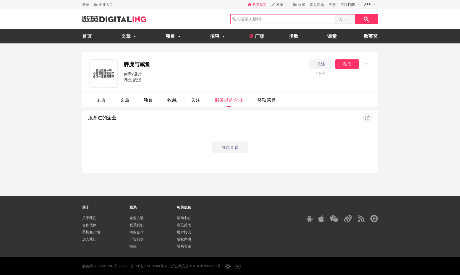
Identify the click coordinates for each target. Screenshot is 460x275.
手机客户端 (91, 232)
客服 (332, 4)
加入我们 (89, 239)
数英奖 (371, 36)
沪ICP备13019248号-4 (149, 266)
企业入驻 (136, 217)
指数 (293, 36)
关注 (321, 64)
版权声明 (184, 239)
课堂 (332, 36)
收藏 (172, 100)
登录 (85, 4)
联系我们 (136, 224)
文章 (124, 100)
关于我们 (89, 217)
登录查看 (230, 147)
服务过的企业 (229, 100)
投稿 (133, 246)
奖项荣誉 (266, 100)
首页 (87, 36)
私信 (347, 64)
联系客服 (184, 246)
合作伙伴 (89, 224)
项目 (148, 100)
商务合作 (136, 232)
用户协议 (184, 232)
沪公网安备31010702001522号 (196, 266)
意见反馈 (184, 224)
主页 (101, 100)
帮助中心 (184, 217)
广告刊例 (136, 239)
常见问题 (317, 4)
